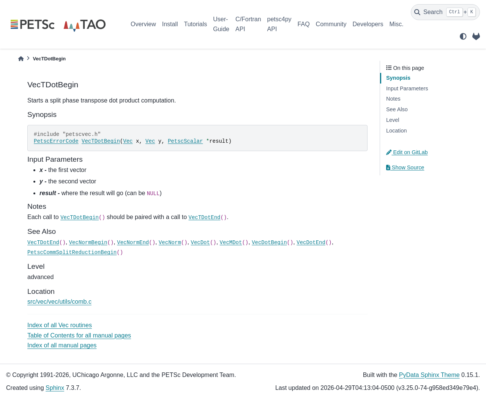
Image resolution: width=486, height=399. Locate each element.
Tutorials (195, 24)
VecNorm (170, 243)
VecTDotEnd (204, 217)
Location (396, 131)
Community (331, 24)
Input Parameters (407, 88)
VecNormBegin (88, 243)
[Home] (21, 59)
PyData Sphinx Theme (429, 375)
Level (392, 120)
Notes (393, 99)
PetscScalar (185, 141)
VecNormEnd (133, 243)
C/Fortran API (248, 24)
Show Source (405, 167)
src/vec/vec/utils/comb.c (59, 301)
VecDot (200, 243)
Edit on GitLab (407, 152)
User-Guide (221, 24)
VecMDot (231, 243)
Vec (128, 141)
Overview (143, 24)
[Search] (445, 12)
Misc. (396, 24)
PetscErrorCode (56, 141)
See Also (397, 109)
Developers (368, 24)
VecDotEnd (311, 243)
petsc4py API (279, 24)
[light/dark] (463, 36)
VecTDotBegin (101, 141)
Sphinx (55, 388)
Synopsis (398, 78)
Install (170, 24)
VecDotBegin (269, 243)
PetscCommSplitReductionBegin (72, 252)
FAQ (304, 24)
